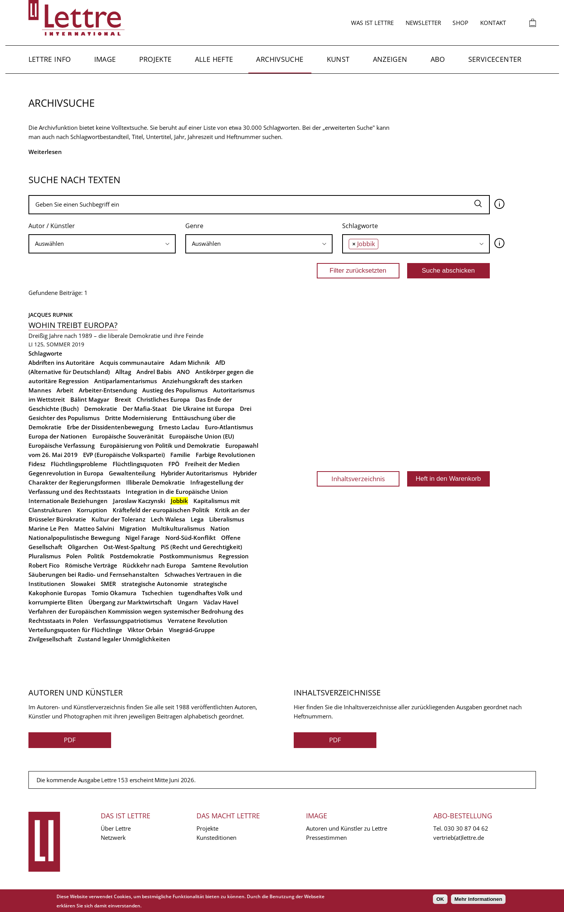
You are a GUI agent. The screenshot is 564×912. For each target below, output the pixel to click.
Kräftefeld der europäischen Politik (161, 510)
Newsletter (423, 22)
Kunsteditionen (216, 837)
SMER (108, 584)
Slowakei (83, 584)
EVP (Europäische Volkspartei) (124, 454)
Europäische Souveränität (128, 436)
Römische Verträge (91, 565)
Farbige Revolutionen (225, 454)
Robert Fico (44, 565)
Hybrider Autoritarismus (194, 473)
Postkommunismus (186, 556)
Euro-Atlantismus (229, 427)
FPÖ (174, 464)
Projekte (155, 59)
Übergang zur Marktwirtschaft (130, 602)
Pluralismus (44, 556)
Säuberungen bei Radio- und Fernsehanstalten (93, 574)
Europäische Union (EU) (201, 436)
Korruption (92, 510)
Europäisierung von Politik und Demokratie (160, 445)
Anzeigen (390, 59)
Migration (133, 528)
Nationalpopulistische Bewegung (74, 537)
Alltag (123, 372)
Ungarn (187, 602)
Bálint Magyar (89, 399)
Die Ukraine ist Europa (203, 408)
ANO (183, 372)
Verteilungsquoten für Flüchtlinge (75, 630)
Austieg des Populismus (175, 390)
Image (105, 59)
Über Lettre (116, 828)
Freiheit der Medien (212, 464)
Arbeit (65, 390)
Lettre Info (49, 59)
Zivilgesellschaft (50, 639)
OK (440, 899)
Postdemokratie (132, 556)
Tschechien (157, 593)
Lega (197, 519)
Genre (194, 226)
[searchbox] (102, 243)
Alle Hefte (214, 59)
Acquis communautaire (132, 362)
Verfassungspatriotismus (128, 620)
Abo (438, 59)
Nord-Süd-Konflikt (190, 537)
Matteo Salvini (94, 528)
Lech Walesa (168, 519)
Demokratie (100, 408)
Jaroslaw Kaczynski (139, 501)
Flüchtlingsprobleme (79, 464)
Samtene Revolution (219, 565)
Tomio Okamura (114, 593)
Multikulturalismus (178, 528)
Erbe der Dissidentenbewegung (110, 427)
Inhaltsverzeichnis (358, 478)
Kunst (338, 59)
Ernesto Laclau (179, 427)
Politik (96, 556)
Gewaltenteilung (132, 473)
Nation (220, 528)
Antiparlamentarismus (125, 381)
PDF (70, 739)
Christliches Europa (163, 399)
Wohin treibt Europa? (73, 325)
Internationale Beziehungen (68, 501)
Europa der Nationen (57, 436)
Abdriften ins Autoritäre (61, 362)
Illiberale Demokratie (155, 482)
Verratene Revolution (198, 620)
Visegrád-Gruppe (192, 630)
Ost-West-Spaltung (129, 547)
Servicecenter (495, 59)
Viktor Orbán (145, 630)
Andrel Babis (153, 372)
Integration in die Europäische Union (177, 491)
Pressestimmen (326, 837)
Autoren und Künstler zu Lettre (346, 828)
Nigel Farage (142, 537)
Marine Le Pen (48, 528)
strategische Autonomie (154, 584)
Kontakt (493, 22)
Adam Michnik (190, 362)
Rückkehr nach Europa (154, 565)
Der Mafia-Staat (145, 408)
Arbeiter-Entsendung (108, 390)
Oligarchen (83, 547)
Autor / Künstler (51, 226)
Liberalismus (226, 519)
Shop (460, 22)
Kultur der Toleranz (118, 519)
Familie (180, 454)
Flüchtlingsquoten (138, 464)
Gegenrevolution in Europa (65, 473)
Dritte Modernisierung (136, 418)
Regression (233, 556)
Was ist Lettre (372, 22)
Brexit (123, 399)
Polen (74, 556)
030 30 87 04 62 (466, 828)
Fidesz (36, 464)
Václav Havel (220, 602)
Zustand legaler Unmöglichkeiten (124, 639)
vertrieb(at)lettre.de (458, 837)
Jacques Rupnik (50, 314)
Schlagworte (360, 226)
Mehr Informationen (478, 899)
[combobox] (102, 243)
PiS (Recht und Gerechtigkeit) (201, 547)
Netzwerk (113, 837)
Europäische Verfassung (61, 445)
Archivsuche (279, 59)
